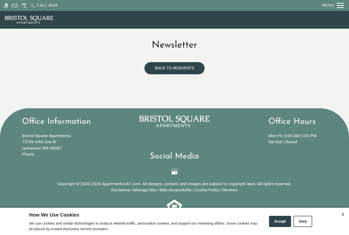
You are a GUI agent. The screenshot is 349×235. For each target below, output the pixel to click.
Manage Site (145, 189)
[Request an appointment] (24, 5)
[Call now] (44, 5)
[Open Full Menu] (333, 5)
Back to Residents (174, 68)
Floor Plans (226, 19)
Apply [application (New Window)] (201, 19)
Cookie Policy (207, 189)
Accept (280, 221)
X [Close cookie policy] (343, 214)
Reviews (230, 189)
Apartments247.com (121, 183)
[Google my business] (174, 172)
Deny (303, 221)
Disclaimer (121, 189)
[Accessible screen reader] (6, 5)
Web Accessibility (175, 189)
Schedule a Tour (170, 19)
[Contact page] (14, 5)
